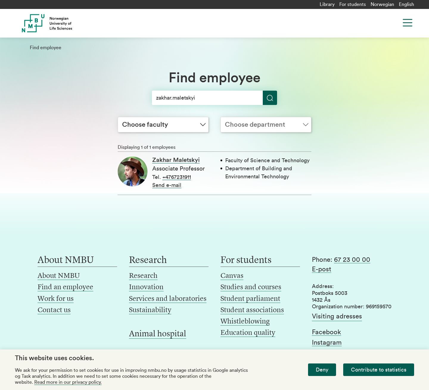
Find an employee (65, 287)
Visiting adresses (337, 316)
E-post (321, 269)
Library (327, 4)
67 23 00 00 (352, 259)
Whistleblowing (245, 321)
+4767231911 (176, 177)
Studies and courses (250, 287)
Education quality (247, 333)
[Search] (214, 98)
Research (143, 276)
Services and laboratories (167, 299)
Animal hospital (157, 334)
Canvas (231, 276)
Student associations (252, 310)
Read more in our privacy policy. (68, 382)
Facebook (326, 332)
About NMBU (59, 276)
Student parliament (250, 299)
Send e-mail (166, 185)
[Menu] (407, 22)
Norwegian (382, 4)
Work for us (56, 299)
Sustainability (150, 310)
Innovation (146, 287)
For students (352, 4)
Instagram (327, 342)
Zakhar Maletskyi (176, 160)
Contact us (54, 310)
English (406, 4)
